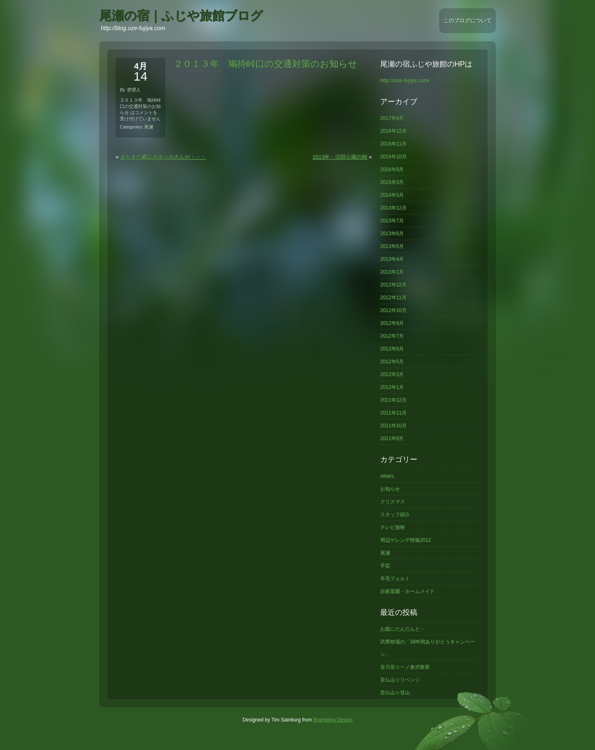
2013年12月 (393, 208)
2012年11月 (393, 297)
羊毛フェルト (395, 578)
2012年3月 (392, 374)
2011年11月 (393, 413)
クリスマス (392, 502)
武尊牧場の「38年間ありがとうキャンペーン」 (427, 648)
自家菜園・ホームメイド (407, 591)
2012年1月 (392, 387)
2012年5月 (392, 361)
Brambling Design (332, 720)
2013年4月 (392, 259)
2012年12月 (393, 285)
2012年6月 (392, 349)
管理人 (133, 89)
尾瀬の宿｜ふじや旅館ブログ (181, 15)
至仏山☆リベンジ (400, 680)
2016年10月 (393, 157)
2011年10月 (393, 426)
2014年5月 (392, 195)
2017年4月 (392, 118)
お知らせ (390, 489)
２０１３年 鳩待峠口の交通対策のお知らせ (265, 64)
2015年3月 (392, 182)
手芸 (385, 566)
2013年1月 (392, 272)
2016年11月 (393, 144)
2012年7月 (392, 336)
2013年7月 (392, 221)
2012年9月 (392, 323)
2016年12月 (393, 131)
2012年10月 (393, 310)
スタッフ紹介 (395, 514)
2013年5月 (392, 246)
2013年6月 (392, 233)
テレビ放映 (392, 527)
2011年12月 (393, 400)
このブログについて (467, 20)
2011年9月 (392, 438)
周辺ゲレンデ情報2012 (405, 540)
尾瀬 (148, 126)
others (387, 476)
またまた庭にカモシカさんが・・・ (163, 157)
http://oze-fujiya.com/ (405, 80)
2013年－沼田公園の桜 (339, 157)
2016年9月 (392, 169)
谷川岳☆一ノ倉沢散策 (405, 667)
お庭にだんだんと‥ (402, 629)
